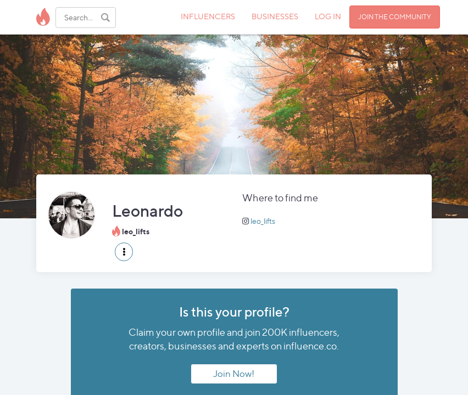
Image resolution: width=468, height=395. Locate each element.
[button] (124, 251)
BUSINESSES (275, 16)
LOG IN (328, 16)
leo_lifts (262, 220)
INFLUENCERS (208, 16)
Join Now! (233, 373)
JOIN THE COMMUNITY (394, 17)
